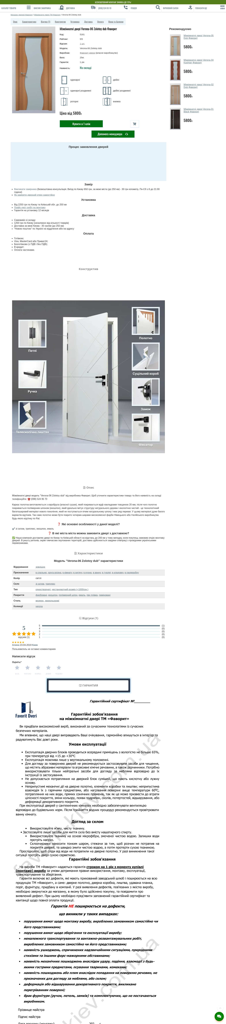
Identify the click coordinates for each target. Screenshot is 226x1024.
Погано (27, 674)
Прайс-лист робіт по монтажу (30, 207)
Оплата (100, 21)
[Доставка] (81, 8)
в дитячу (77, 572)
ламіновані (104, 595)
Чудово (58, 674)
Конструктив (60, 21)
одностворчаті (43, 589)
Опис (15, 21)
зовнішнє (40, 567)
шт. (82, 43)
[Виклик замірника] (48, 8)
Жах (17, 674)
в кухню (87, 572)
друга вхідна (54, 572)
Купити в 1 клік (81, 124)
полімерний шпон (68, 595)
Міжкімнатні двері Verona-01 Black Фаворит (199, 110)
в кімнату (67, 572)
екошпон (52, 595)
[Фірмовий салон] (178, 8)
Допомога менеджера (113, 134)
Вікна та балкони (115, 21)
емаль (82, 595)
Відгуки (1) (45, 21)
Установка (74, 21)
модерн (40, 600)
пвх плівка (92, 595)
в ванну (97, 572)
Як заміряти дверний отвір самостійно (34, 195)
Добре (48, 674)
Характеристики (29, 21)
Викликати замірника (25, 189)
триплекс (50, 584)
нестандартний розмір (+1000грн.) (70, 589)
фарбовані (41, 595)
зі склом (40, 584)
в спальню (41, 572)
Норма (38, 674)
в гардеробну (132, 572)
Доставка (88, 21)
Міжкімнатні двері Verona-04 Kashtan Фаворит (199, 61)
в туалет (106, 572)
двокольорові (52, 600)
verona (39, 606)
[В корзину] (134, 124)
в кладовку (118, 572)
